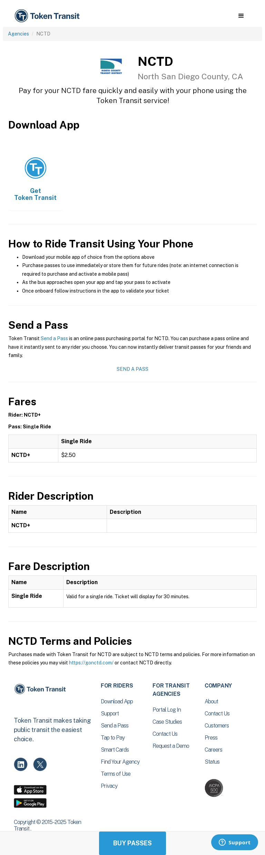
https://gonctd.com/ (91, 662)
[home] (48, 16)
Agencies (18, 34)
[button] (241, 16)
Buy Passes (132, 843)
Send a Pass (54, 338)
